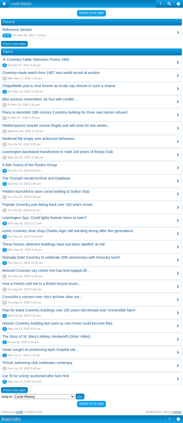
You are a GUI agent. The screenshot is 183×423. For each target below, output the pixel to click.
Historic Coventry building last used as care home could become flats (57, 323)
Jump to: (7, 397)
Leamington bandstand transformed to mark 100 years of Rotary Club (57, 152)
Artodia (177, 412)
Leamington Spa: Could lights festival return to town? (44, 218)
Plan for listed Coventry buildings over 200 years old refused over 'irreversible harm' (69, 310)
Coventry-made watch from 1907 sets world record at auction (51, 73)
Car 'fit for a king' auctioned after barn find (35, 376)
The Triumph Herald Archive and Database (36, 178)
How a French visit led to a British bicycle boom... (41, 284)
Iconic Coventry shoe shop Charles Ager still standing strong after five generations (67, 231)
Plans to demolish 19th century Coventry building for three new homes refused (64, 112)
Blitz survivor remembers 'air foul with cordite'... (39, 99)
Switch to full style (91, 13)
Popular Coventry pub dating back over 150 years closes (47, 204)
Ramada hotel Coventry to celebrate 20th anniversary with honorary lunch (61, 257)
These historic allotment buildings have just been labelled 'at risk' (54, 244)
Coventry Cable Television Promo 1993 (38, 59)
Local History (21, 4)
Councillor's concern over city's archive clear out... (42, 297)
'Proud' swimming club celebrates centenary (37, 363)
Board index (11, 419)
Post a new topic (14, 44)
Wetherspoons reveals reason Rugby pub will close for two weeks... (56, 125)
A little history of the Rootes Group (29, 165)
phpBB (19, 412)
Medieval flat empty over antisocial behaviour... (39, 139)
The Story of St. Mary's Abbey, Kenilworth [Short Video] (46, 336)
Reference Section (17, 30)
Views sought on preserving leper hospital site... (40, 350)
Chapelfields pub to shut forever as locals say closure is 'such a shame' (59, 86)
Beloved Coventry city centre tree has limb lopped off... (46, 270)
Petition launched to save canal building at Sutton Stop (46, 191)
